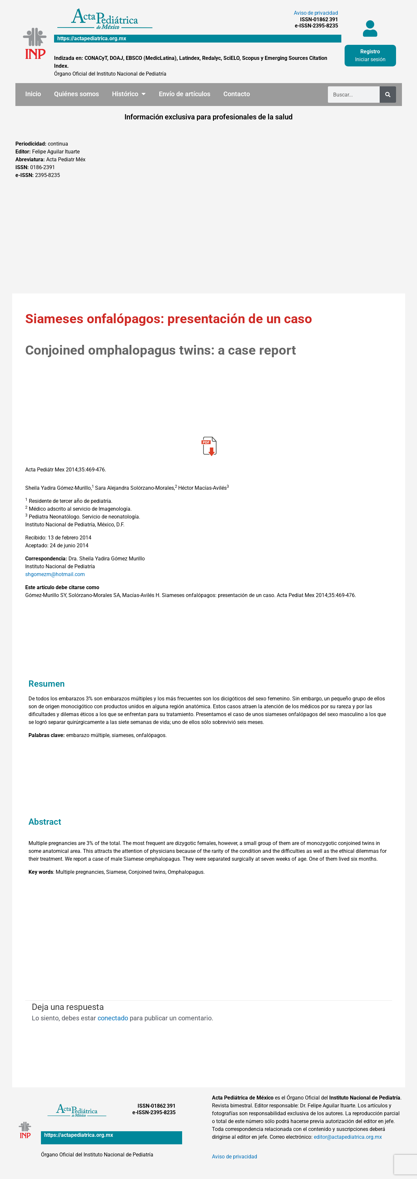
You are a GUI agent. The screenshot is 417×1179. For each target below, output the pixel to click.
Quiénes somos (76, 94)
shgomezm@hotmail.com (55, 574)
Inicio (33, 94)
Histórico (129, 93)
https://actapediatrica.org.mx (91, 38)
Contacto (236, 94)
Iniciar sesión (370, 59)
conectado (113, 1018)
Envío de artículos (184, 94)
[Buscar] (388, 94)
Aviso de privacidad (316, 13)
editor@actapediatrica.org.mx (348, 1137)
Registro (370, 51)
